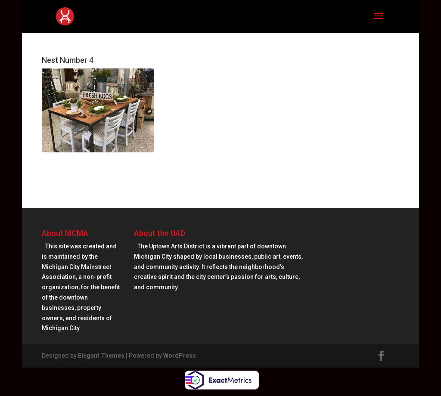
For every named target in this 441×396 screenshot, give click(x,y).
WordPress (179, 355)
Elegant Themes (101, 355)
